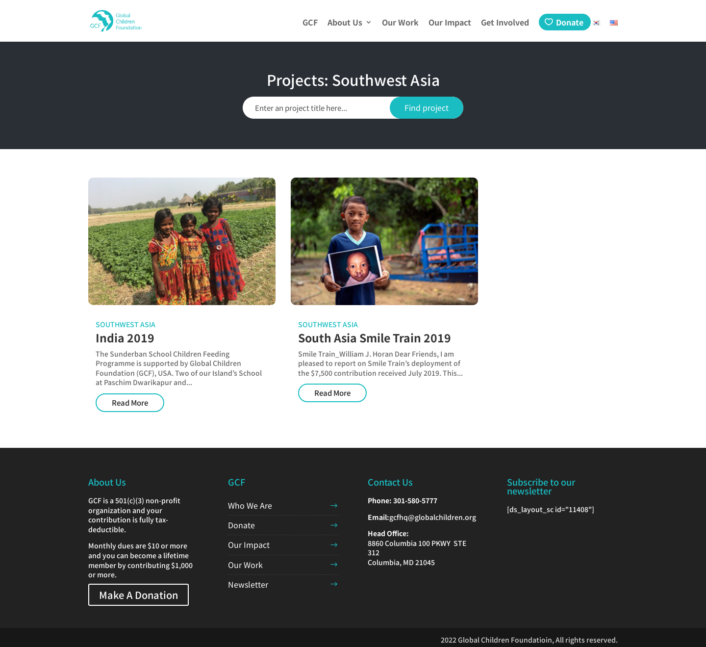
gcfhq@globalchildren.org (432, 517)
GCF (310, 23)
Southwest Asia (125, 324)
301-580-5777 (415, 500)
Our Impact (450, 23)
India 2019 (125, 337)
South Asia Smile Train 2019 (374, 337)
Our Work (400, 23)
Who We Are (250, 505)
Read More (130, 402)
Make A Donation (138, 595)
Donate (569, 22)
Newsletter (248, 584)
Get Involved (505, 23)
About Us (345, 23)
